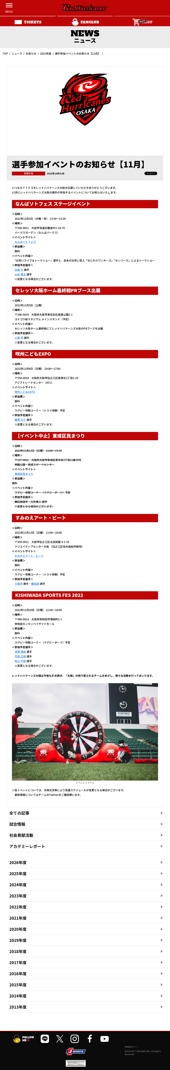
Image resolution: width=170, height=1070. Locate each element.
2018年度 (18, 951)
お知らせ (31, 53)
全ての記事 (19, 813)
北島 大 (19, 270)
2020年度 (18, 929)
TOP (5, 53)
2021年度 (18, 918)
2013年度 (18, 1007)
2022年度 (45, 53)
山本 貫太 (20, 274)
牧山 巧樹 (20, 661)
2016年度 (18, 973)
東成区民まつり (24, 474)
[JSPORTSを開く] (76, 1051)
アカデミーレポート (27, 846)
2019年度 (18, 940)
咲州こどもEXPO (25, 392)
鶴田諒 (35, 584)
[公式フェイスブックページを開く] (89, 1039)
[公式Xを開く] (60, 1039)
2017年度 (18, 962)
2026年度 (18, 862)
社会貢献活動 (21, 835)
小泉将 (19, 584)
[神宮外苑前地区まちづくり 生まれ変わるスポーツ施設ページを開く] (76, 1065)
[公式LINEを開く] (45, 1039)
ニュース (17, 53)
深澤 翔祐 (20, 652)
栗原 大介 (20, 420)
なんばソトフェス (25, 242)
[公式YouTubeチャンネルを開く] (104, 1039)
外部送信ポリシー (131, 1047)
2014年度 (18, 996)
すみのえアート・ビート (29, 556)
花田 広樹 (20, 656)
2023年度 (18, 896)
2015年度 (18, 985)
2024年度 (18, 884)
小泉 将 (19, 338)
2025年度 (18, 873)
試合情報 (17, 824)
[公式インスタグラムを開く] (75, 1039)
